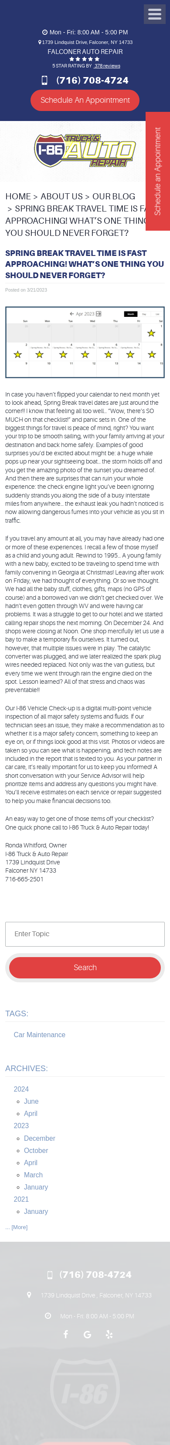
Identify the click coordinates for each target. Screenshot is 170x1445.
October (36, 1150)
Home (18, 197)
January (36, 1187)
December (39, 1138)
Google (87, 1339)
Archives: (26, 1068)
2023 (21, 1125)
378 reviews (107, 66)
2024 (21, 1089)
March (33, 1175)
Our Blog (113, 197)
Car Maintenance (40, 1034)
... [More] (16, 1227)
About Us (62, 197)
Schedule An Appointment (85, 100)
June (31, 1101)
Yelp (109, 1339)
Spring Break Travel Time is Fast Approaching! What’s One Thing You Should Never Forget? (82, 221)
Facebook (65, 1339)
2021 (21, 1199)
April (30, 1113)
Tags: (16, 1013)
